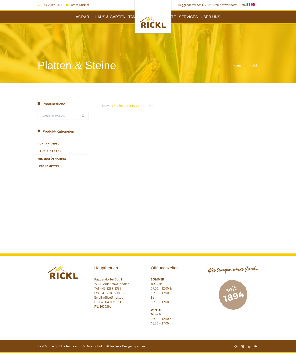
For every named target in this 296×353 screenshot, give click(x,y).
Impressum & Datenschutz (85, 346)
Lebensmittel (49, 166)
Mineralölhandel (52, 158)
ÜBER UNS (210, 17)
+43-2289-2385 (110, 288)
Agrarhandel (48, 143)
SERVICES (188, 17)
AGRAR (82, 17)
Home (237, 65)
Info (246, 5)
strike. (141, 346)
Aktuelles (112, 346)
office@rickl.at (80, 5)
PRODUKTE (165, 17)
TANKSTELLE (140, 17)
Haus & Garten (50, 151)
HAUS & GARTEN (110, 17)
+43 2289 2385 (52, 5)
